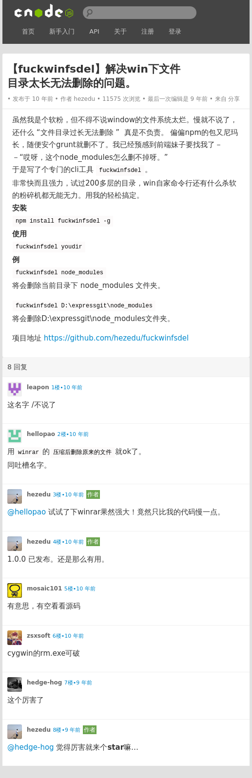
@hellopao (26, 512)
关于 (120, 31)
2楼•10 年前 (73, 434)
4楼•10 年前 (68, 542)
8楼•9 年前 (66, 730)
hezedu (84, 98)
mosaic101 (44, 588)
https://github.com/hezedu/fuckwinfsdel (116, 338)
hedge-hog (44, 682)
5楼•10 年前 (80, 589)
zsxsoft (38, 635)
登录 (175, 31)
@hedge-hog (30, 747)
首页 (28, 31)
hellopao (41, 434)
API (94, 31)
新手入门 (62, 31)
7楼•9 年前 (78, 683)
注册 (147, 31)
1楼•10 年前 (66, 387)
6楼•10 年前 (68, 636)
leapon (38, 387)
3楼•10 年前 (68, 495)
